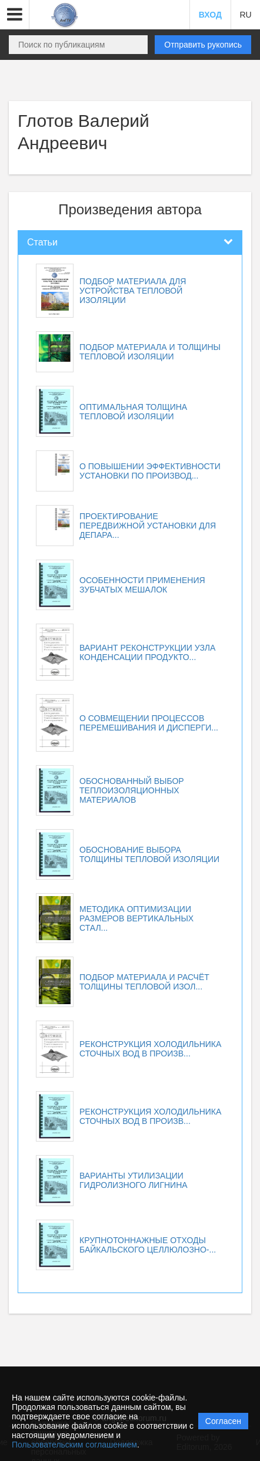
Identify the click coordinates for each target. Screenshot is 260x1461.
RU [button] (245, 14)
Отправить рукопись (203, 44)
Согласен (223, 1421)
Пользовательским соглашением (74, 1444)
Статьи (42, 242)
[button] (14, 14)
